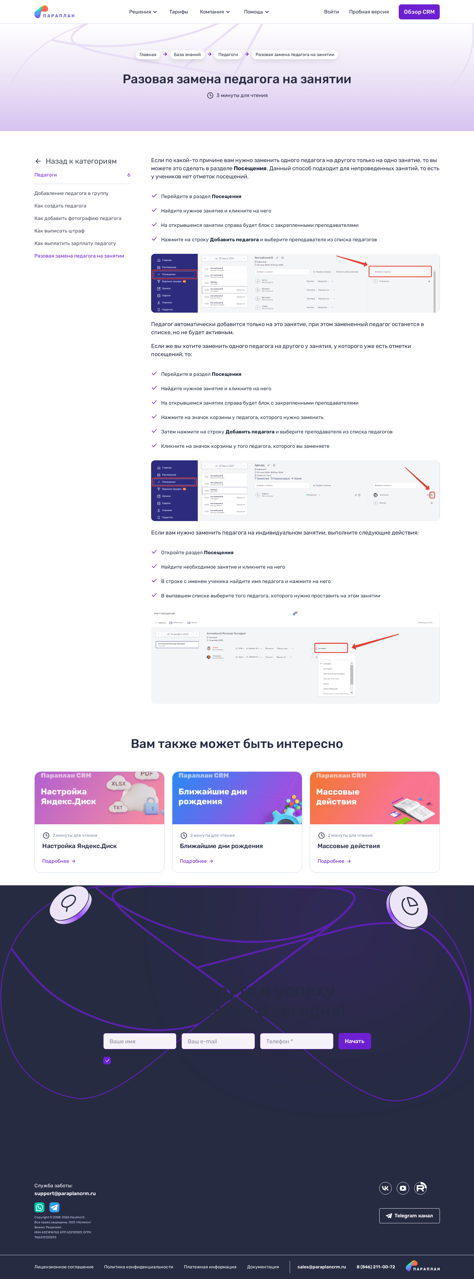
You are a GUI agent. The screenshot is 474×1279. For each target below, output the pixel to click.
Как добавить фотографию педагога (77, 218)
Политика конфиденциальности (138, 1267)
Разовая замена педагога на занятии (295, 54)
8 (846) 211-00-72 (376, 1267)
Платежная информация (210, 1267)
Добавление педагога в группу (71, 193)
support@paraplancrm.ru (65, 1193)
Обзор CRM (419, 11)
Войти (331, 12)
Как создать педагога (60, 206)
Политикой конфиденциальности (193, 1060)
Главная (148, 54)
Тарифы (178, 12)
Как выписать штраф (59, 231)
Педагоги (228, 54)
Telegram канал (409, 1216)
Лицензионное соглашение (64, 1267)
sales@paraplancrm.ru (322, 1267)
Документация (263, 1267)
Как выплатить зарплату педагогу (75, 243)
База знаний (187, 54)
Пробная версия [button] (369, 12)
